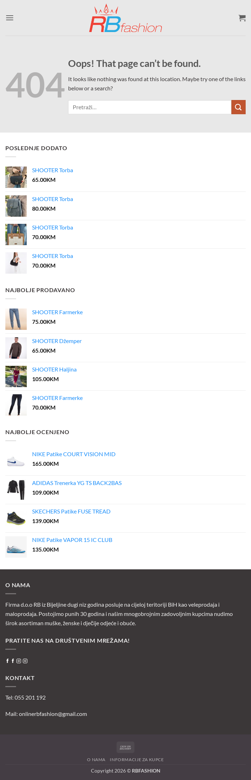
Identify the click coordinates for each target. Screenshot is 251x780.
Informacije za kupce (137, 759)
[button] (9, 17)
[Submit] (238, 107)
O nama (96, 759)
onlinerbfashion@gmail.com (53, 713)
